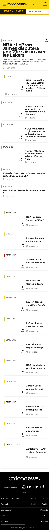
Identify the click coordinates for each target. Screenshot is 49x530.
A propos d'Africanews (10, 499)
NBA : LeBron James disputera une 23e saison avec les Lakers (24, 50)
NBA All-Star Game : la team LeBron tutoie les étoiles (35, 282)
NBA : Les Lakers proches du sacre (35, 367)
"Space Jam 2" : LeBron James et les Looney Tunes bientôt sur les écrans (35, 261)
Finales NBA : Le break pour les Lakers (35, 408)
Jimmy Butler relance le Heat (34, 387)
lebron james (13, 11)
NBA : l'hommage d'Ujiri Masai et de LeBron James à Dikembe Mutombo (35, 133)
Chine (8, 76)
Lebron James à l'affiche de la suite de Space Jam (35, 240)
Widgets (4, 522)
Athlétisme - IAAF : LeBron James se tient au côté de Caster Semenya (36, 451)
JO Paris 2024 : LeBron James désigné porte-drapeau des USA (24, 174)
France (6, 170)
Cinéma (9, 234)
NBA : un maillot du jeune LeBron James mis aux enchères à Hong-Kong (36, 85)
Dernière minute (36, 12)
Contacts (5, 504)
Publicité (44, 510)
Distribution (6, 510)
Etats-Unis (8, 41)
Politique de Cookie (39, 504)
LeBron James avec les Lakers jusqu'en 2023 (34, 325)
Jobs (3, 516)
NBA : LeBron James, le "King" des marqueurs (35, 219)
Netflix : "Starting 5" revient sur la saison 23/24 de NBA (34, 155)
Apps (46, 516)
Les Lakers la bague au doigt (34, 346)
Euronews (43, 522)
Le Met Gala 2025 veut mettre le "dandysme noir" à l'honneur (35, 110)
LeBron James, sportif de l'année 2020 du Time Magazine (35, 304)
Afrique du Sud (13, 445)
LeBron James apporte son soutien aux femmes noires (34, 429)
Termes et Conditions (39, 499)
